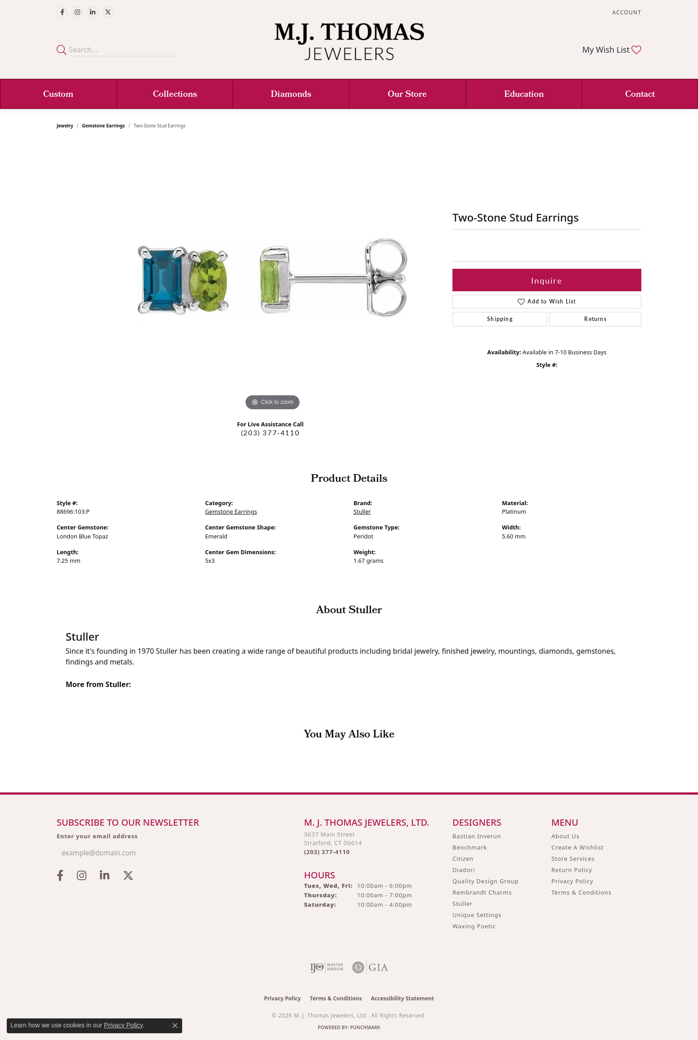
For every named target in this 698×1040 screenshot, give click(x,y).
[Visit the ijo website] (327, 967)
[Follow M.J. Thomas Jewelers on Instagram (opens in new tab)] (77, 12)
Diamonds (291, 95)
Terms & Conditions (581, 892)
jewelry (65, 125)
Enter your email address (97, 836)
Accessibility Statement (402, 998)
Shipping (500, 319)
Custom (58, 95)
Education (524, 95)
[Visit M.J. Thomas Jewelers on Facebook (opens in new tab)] (62, 12)
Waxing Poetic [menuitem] (474, 926)
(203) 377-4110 (270, 433)
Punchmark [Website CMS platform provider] (365, 1027)
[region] (272, 278)
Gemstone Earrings (103, 125)
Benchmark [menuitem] (469, 847)
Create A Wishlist (577, 847)
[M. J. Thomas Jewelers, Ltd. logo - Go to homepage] (349, 46)
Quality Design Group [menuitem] (485, 881)
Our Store (407, 95)
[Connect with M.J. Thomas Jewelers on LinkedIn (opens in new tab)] (92, 12)
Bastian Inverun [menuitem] (476, 836)
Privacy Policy (572, 881)
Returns (595, 319)
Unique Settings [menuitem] (476, 915)
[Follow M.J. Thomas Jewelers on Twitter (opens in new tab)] (108, 12)
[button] (626, 12)
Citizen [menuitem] (463, 859)
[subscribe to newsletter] (187, 853)
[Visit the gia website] (370, 967)
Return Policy (571, 870)
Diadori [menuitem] (463, 870)
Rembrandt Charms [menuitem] (482, 892)
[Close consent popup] (175, 1025)
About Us (565, 836)
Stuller (362, 511)
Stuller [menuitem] (462, 904)
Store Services (573, 859)
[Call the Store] (327, 852)
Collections (175, 95)
